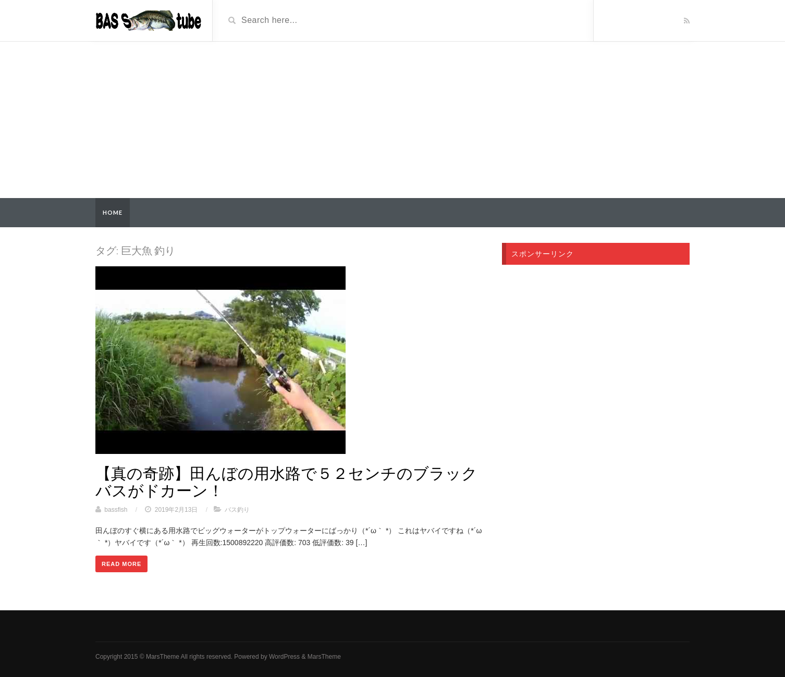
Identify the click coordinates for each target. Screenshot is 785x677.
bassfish (115, 509)
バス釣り (237, 509)
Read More (121, 564)
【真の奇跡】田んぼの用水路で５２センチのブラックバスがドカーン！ (286, 481)
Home (112, 212)
